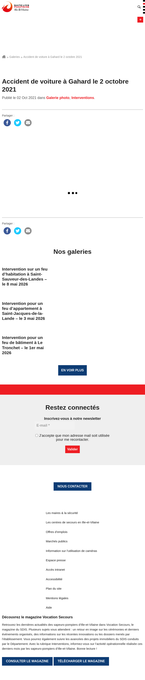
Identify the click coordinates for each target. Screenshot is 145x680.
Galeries (14, 56)
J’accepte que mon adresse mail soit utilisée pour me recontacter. (72, 438)
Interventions (82, 98)
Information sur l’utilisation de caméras (71, 550)
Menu (140, 20)
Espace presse (56, 560)
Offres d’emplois (56, 532)
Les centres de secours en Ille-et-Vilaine (72, 522)
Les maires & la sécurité (62, 513)
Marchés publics (56, 541)
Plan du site (53, 588)
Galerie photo (57, 98)
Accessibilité (54, 579)
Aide (49, 607)
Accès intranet (55, 569)
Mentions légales (57, 598)
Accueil (4, 56)
